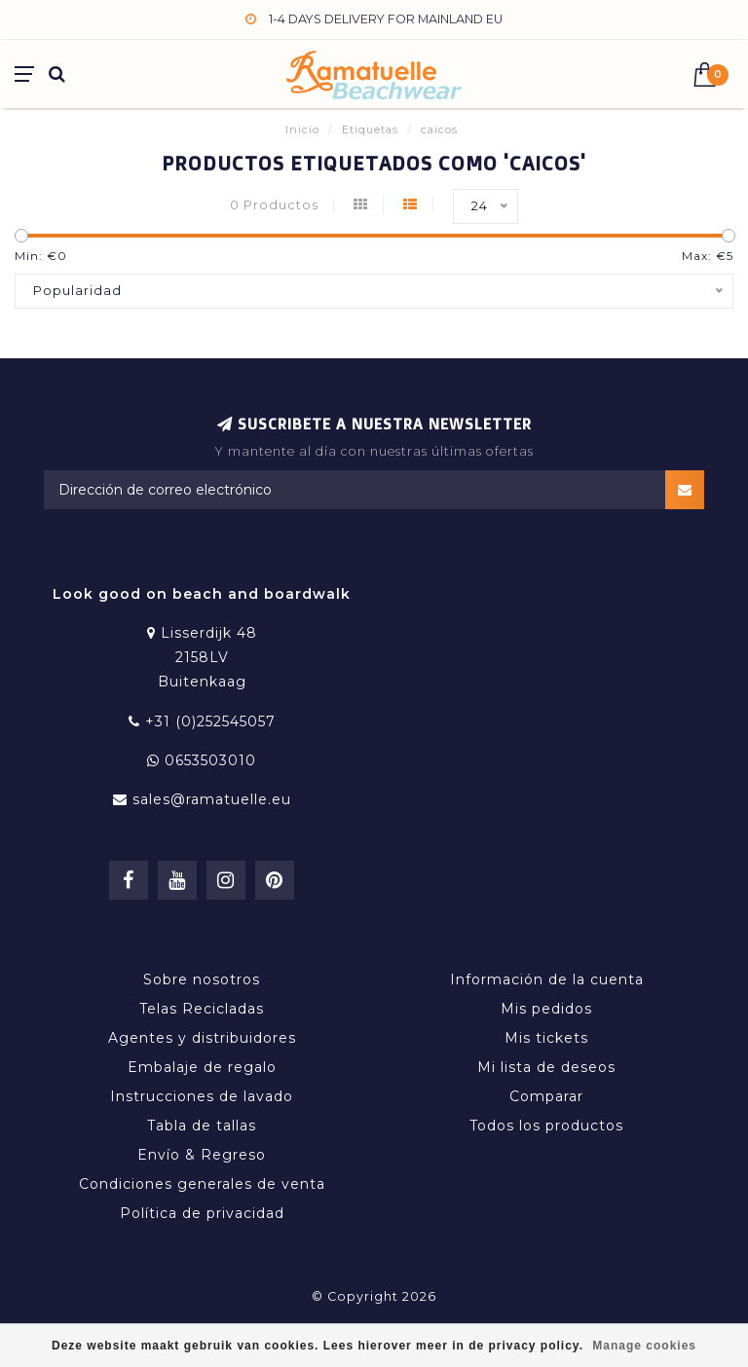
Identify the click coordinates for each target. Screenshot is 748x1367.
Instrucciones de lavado (201, 1096)
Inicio (302, 129)
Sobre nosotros (201, 979)
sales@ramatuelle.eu (211, 799)
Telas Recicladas (201, 1008)
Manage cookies (644, 1345)
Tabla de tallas (201, 1125)
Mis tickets (546, 1038)
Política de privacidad (202, 1213)
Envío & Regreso (201, 1155)
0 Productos (274, 205)
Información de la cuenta (547, 979)
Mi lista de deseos (546, 1067)
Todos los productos (546, 1125)
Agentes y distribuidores (202, 1038)
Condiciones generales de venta (202, 1184)
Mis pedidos (546, 1008)
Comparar (546, 1096)
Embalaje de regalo (202, 1067)
